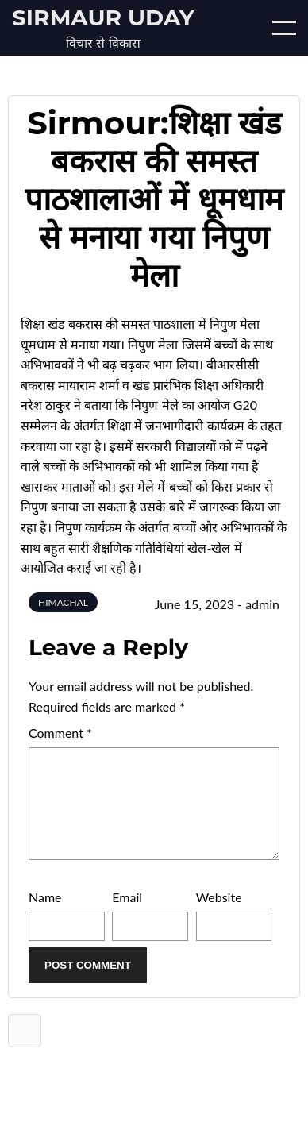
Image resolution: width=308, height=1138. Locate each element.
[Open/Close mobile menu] (284, 27)
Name (45, 916)
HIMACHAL (63, 602)
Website (219, 916)
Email (127, 916)
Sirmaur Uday (103, 17)
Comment (60, 732)
